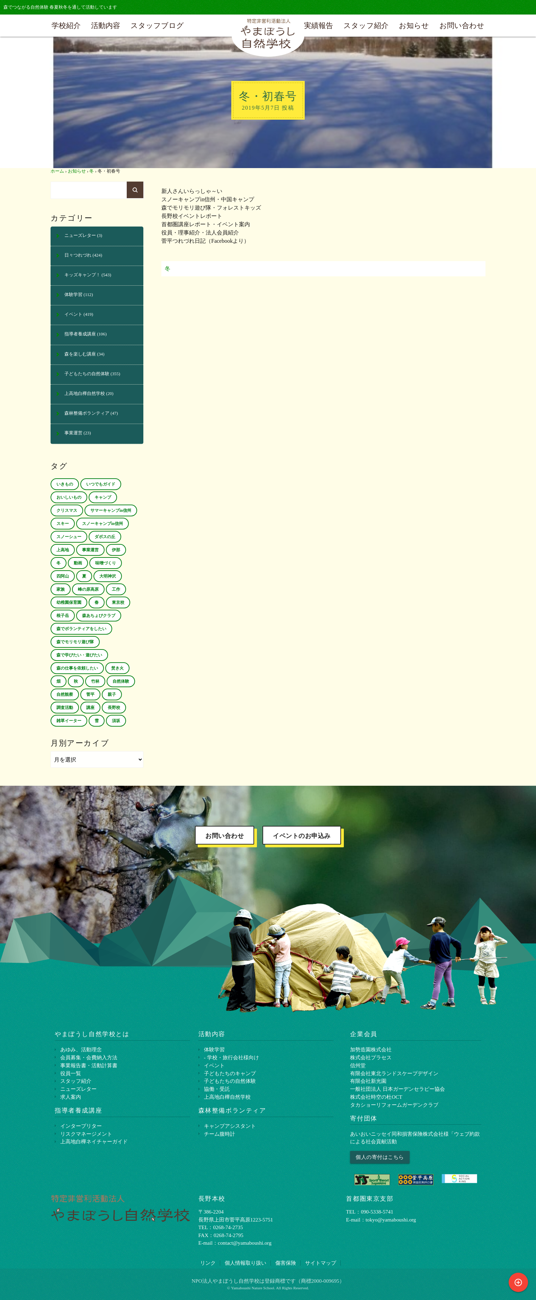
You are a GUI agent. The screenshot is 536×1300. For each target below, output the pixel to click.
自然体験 (121, 681)
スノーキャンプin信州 (102, 523)
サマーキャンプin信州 (110, 510)
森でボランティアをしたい (81, 628)
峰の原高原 (88, 589)
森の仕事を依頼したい (77, 668)
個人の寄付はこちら (380, 1157)
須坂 (116, 720)
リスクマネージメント (86, 1134)
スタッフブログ (157, 25)
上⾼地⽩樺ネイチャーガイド (94, 1141)
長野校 (114, 707)
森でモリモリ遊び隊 (75, 641)
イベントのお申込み (302, 835)
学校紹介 (66, 25)
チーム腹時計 (219, 1134)
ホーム (57, 171)
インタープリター (81, 1126)
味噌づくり (105, 563)
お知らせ (414, 25)
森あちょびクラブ (98, 615)
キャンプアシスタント (230, 1126)
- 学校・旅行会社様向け (231, 1057)
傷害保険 (285, 1263)
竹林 (95, 681)
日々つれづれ (77, 255)
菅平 (90, 694)
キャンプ (103, 497)
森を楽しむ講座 (80, 354)
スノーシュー (68, 536)
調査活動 (64, 707)
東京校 (118, 602)
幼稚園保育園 (68, 602)
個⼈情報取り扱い (245, 1263)
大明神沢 (107, 576)
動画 (78, 563)
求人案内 (70, 1097)
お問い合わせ (461, 25)
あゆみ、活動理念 (81, 1049)
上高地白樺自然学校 (84, 393)
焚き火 (117, 668)
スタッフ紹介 (365, 25)
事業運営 (73, 433)
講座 (90, 707)
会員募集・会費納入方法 (88, 1057)
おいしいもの (68, 497)
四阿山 (62, 576)
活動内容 (105, 25)
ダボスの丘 (105, 536)
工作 (116, 589)
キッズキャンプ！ (82, 275)
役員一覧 (70, 1073)
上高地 (62, 549)
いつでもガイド (100, 484)
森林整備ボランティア (86, 413)
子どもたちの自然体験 (86, 373)
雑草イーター (68, 720)
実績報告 (318, 25)
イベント (73, 314)
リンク (208, 1263)
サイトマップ (320, 1263)
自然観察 (64, 694)
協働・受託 (217, 1089)
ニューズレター (80, 235)
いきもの (64, 484)
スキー (62, 523)
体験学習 (73, 294)
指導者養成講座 (80, 334)
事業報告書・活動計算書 (88, 1065)
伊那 (116, 549)
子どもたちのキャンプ (230, 1073)
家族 (60, 589)
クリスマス (66, 510)
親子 (112, 694)
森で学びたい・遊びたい (79, 655)
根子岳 (62, 615)
